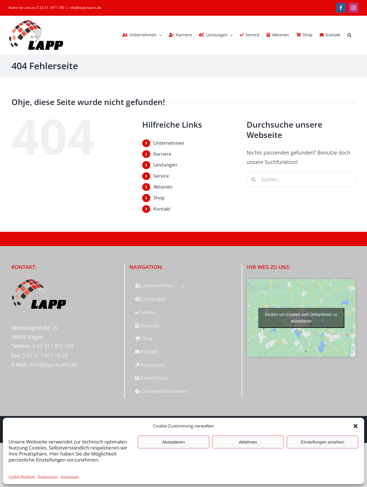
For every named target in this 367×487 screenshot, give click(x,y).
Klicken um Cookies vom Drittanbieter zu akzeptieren (301, 317)
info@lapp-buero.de (85, 7)
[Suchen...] (301, 179)
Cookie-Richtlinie (22, 476)
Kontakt (161, 209)
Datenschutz (48, 476)
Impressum (70, 476)
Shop (159, 198)
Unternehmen (168, 143)
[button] (355, 426)
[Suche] (254, 179)
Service (161, 176)
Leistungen (165, 165)
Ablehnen (248, 442)
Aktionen (163, 187)
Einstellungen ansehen (322, 442)
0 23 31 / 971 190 (52, 346)
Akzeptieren (173, 442)
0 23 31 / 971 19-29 (45, 355)
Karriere (162, 154)
